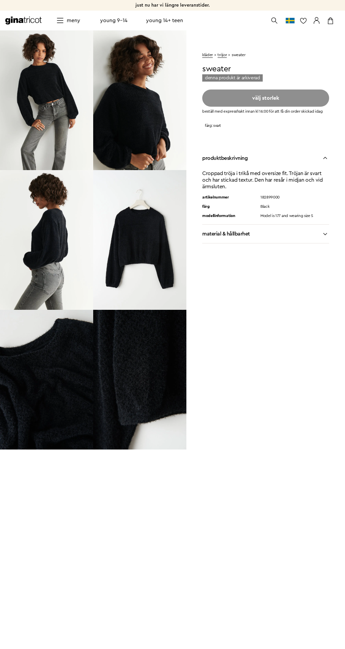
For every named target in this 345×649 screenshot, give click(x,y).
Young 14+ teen (164, 20)
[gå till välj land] (290, 20)
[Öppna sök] (274, 20)
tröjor (222, 55)
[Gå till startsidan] (23, 20)
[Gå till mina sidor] (317, 20)
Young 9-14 (114, 20)
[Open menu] (68, 20)
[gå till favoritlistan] (303, 20)
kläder (207, 55)
